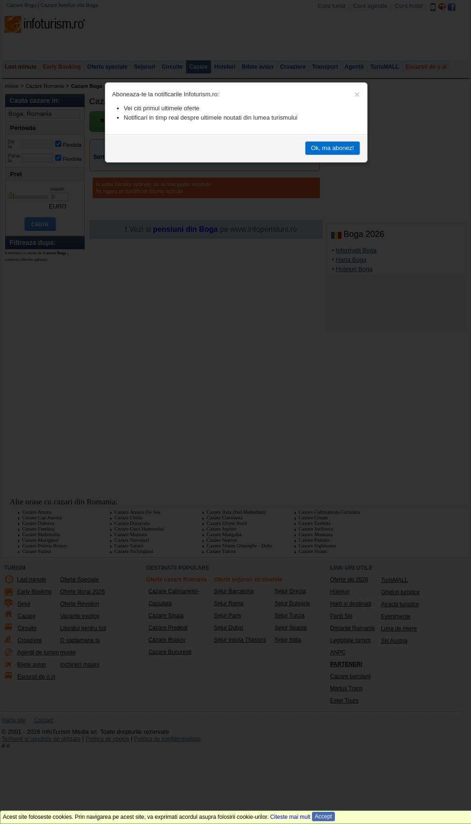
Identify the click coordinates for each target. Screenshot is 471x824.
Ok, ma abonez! (332, 147)
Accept (323, 816)
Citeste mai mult (290, 817)
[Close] (357, 94)
